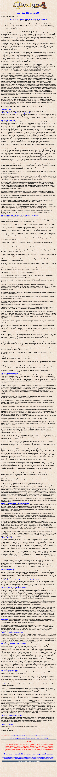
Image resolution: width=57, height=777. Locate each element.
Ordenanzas (43, 758)
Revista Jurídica (49, 758)
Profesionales (28, 757)
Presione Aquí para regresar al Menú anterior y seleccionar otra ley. (28, 738)
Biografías (34, 757)
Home (4, 757)
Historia (38, 757)
